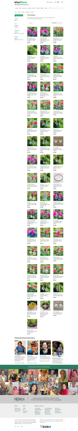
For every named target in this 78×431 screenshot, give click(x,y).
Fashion (20, 8)
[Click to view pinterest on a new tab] (16, 426)
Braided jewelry (38, 412)
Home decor (25, 8)
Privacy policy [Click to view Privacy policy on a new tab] (25, 411)
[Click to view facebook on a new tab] (22, 426)
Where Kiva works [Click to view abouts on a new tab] (18, 409)
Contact (24, 408)
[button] (49, 8)
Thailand (16, 38)
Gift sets (33, 8)
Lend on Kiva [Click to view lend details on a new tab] (57, 399)
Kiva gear (29, 8)
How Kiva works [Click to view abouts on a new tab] (17, 408)
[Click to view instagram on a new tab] (20, 426)
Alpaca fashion (37, 408)
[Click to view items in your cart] (62, 2)
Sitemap (24, 412)
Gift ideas (38, 8)
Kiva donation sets (58, 412)
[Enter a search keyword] (55, 8)
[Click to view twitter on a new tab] (18, 426)
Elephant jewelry (48, 409)
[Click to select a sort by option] (57, 23)
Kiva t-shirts (57, 408)
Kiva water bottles (58, 409)
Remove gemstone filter (19, 33)
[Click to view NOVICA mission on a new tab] (20, 399)
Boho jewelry (37, 411)
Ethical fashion (47, 411)
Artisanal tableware (38, 409)
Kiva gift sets (57, 411)
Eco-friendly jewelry (48, 408)
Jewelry (16, 8)
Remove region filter (19, 39)
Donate (45, 8)
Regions (42, 8)
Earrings (17, 25)
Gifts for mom (47, 412)
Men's (16, 20)
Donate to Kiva (17, 411)
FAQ (23, 409)
